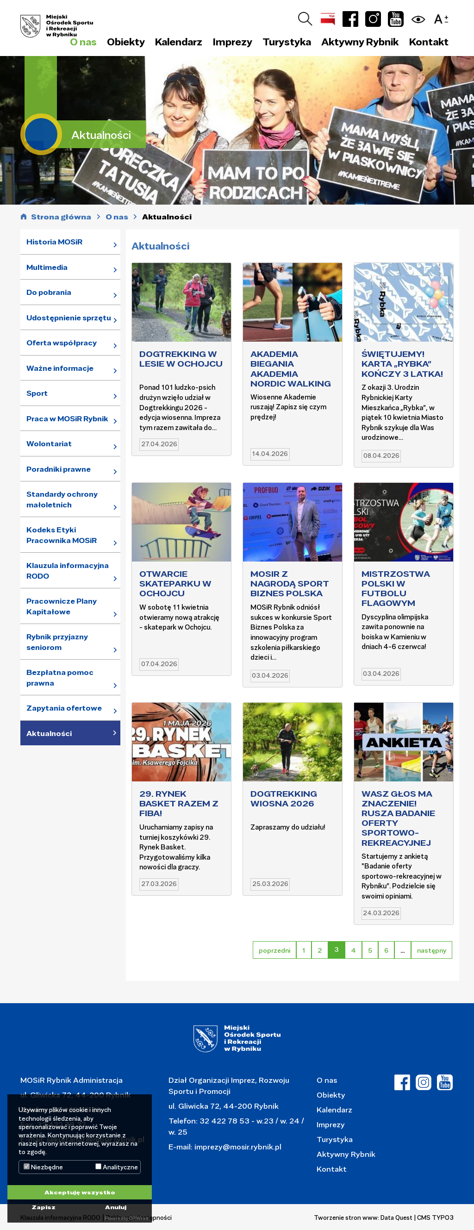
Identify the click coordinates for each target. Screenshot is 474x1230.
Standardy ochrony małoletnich (62, 499)
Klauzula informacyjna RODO (67, 570)
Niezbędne (43, 1167)
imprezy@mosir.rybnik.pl (237, 1146)
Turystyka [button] (286, 41)
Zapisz (43, 1207)
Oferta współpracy (61, 342)
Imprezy (331, 1124)
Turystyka (335, 1139)
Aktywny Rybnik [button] (360, 41)
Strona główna (61, 217)
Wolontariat (49, 443)
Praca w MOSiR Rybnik (67, 418)
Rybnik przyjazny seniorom (57, 641)
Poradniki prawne (58, 469)
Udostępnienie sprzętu (68, 317)
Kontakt (429, 41)
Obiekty (331, 1094)
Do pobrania (48, 292)
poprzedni (274, 950)
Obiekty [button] (126, 41)
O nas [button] (83, 41)
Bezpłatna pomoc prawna (60, 677)
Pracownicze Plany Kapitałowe (61, 606)
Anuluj (115, 1207)
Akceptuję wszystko (79, 1192)
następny (431, 950)
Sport (37, 393)
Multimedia (47, 267)
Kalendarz (178, 41)
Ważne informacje (60, 368)
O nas (327, 1079)
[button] (443, 17)
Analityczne (116, 1167)
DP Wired (138, 1218)
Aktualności (49, 733)
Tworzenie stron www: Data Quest (363, 1217)
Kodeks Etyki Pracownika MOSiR (61, 534)
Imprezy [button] (232, 41)
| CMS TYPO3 (434, 1217)
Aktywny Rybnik (346, 1153)
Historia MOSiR (54, 241)
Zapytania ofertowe (64, 708)
